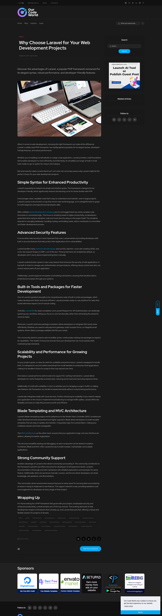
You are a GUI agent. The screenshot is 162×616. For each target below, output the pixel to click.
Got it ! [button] (140, 612)
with (20, 3)
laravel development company (41, 212)
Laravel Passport (46, 526)
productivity (43, 522)
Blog (26, 23)
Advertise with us (33, 3)
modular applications (86, 526)
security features (23, 522)
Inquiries (33, 23)
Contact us (54, 3)
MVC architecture (28, 433)
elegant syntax (62, 518)
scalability (33, 522)
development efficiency (51, 530)
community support (80, 522)
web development (50, 518)
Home (19, 23)
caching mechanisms (59, 526)
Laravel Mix (29, 311)
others (20, 518)
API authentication (33, 526)
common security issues (45, 249)
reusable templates (24, 530)
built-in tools (92, 522)
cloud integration (73, 526)
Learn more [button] (128, 606)
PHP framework (37, 518)
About (45, 3)
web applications (36, 530)
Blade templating (67, 522)
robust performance (88, 518)
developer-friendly (74, 518)
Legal (41, 23)
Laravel (27, 518)
